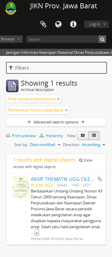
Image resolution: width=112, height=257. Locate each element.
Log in (94, 24)
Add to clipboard (100, 179)
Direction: (71, 144)
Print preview (21, 135)
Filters (19, 68)
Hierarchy (51, 135)
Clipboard (43, 24)
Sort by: (21, 144)
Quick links (73, 24)
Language (58, 24)
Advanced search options (56, 122)
